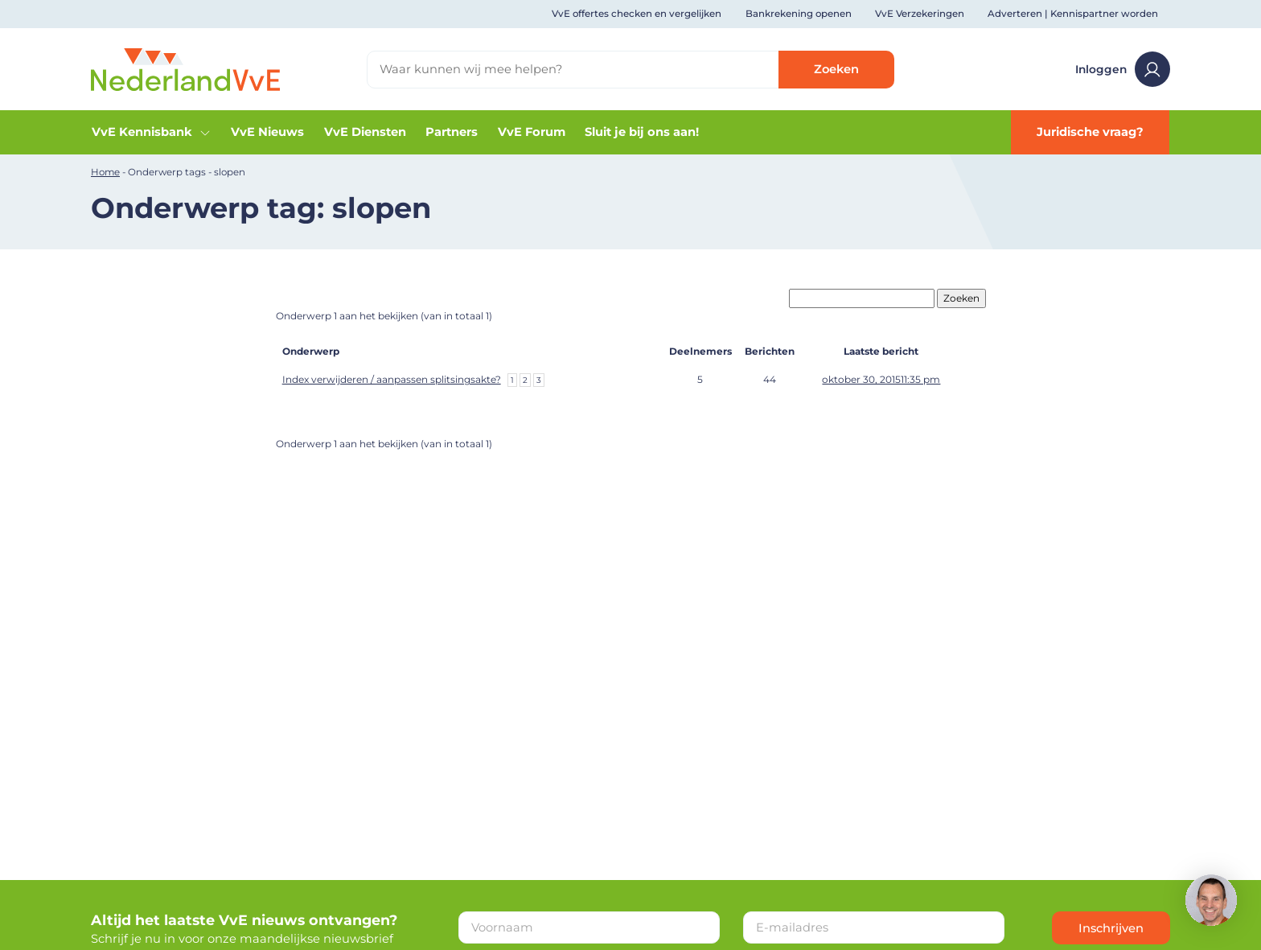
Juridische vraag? (1090, 132)
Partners (451, 132)
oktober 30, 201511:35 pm (881, 379)
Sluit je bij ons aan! (642, 132)
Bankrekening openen (799, 13)
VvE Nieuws (267, 132)
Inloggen (1122, 69)
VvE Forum (531, 132)
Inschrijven (1111, 928)
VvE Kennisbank (152, 132)
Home (105, 172)
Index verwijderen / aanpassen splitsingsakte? (391, 379)
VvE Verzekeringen (919, 13)
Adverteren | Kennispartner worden (1073, 13)
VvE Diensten (365, 132)
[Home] (185, 68)
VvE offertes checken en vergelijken (636, 13)
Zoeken (836, 69)
